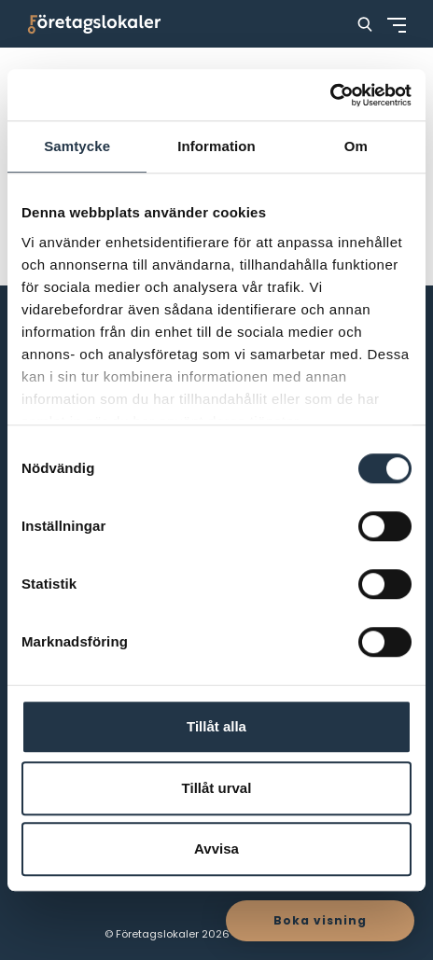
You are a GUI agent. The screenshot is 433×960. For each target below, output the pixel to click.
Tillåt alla (216, 726)
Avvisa (216, 848)
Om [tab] (356, 146)
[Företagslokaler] (94, 24)
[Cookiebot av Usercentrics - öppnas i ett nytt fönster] (330, 95)
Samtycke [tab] (77, 146)
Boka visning (320, 920)
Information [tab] (216, 146)
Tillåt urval (217, 788)
